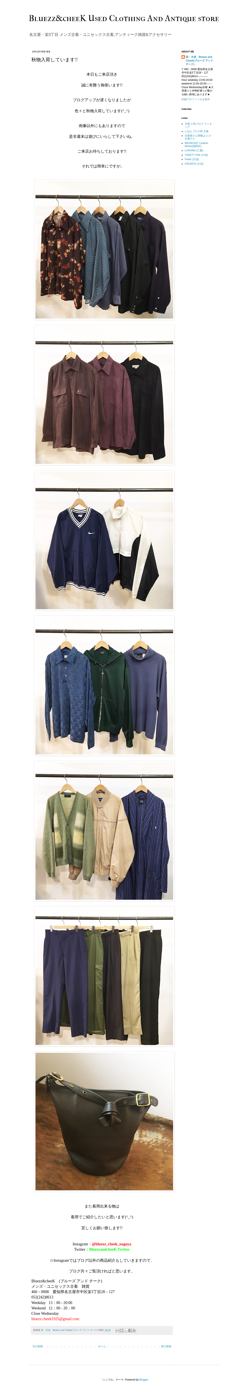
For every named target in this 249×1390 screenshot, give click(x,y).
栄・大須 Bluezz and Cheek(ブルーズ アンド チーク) (199, 60)
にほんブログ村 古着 (197, 131)
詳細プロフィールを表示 (195, 99)
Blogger (143, 1379)
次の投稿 (37, 1346)
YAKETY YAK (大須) (196, 154)
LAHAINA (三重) (194, 150)
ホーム (102, 1346)
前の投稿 (166, 1346)
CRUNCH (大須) (194, 163)
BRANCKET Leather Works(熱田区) (196, 145)
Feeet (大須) (192, 159)
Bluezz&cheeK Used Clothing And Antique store (124, 18)
